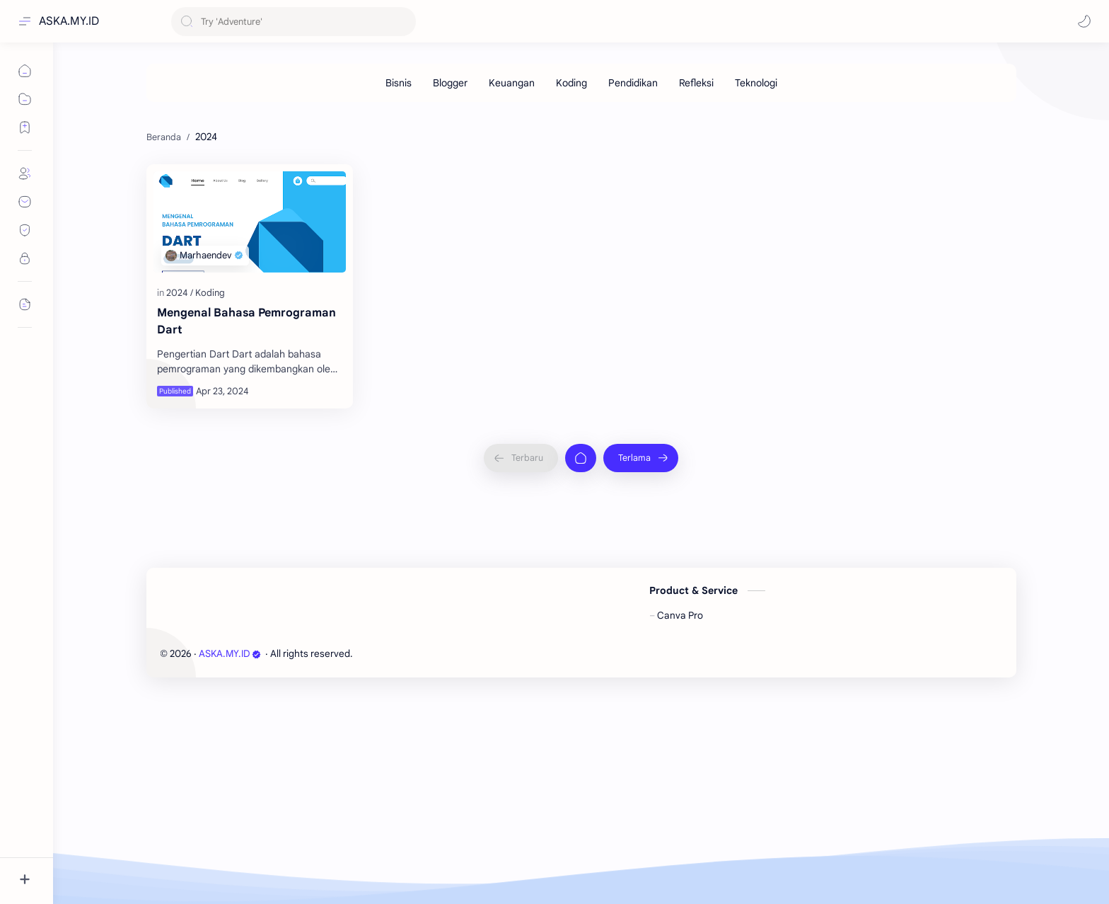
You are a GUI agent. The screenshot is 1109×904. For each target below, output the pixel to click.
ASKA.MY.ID (69, 21)
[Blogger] (450, 83)
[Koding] (571, 83)
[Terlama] (640, 670)
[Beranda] (580, 670)
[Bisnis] (398, 83)
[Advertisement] (570, 215)
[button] (1084, 21)
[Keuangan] (512, 83)
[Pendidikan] (633, 83)
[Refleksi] (696, 83)
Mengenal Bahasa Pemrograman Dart (246, 533)
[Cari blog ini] (293, 21)
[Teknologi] (756, 83)
